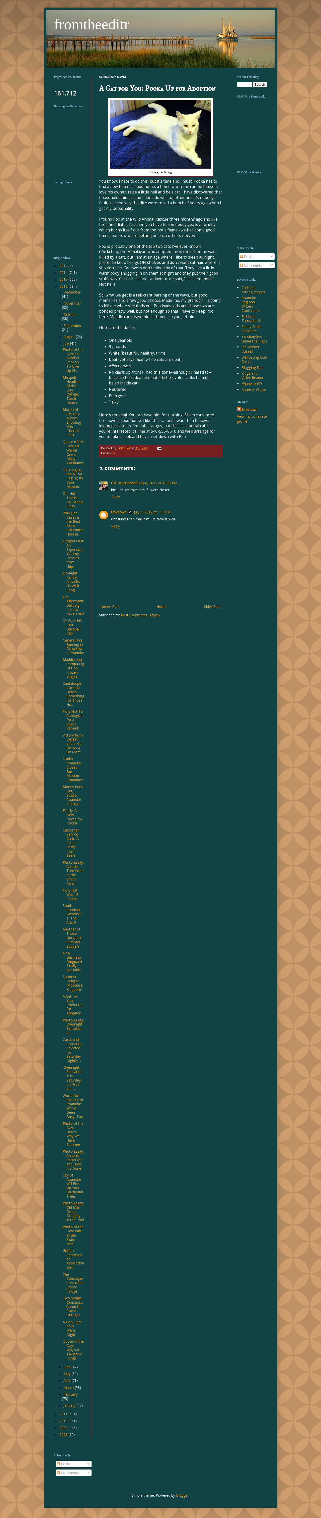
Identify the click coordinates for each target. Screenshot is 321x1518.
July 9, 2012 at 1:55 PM (152, 512)
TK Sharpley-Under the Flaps (254, 339)
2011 (63, 1413)
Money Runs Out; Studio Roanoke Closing (73, 795)
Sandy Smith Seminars (252, 328)
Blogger (182, 1495)
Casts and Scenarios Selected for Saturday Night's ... (72, 1050)
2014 (63, 272)
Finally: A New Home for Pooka (72, 816)
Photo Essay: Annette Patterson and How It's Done (73, 1159)
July (66, 343)
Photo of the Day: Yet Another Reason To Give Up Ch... (73, 360)
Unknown (118, 512)
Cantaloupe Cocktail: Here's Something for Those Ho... (73, 694)
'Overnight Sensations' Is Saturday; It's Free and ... (73, 1078)
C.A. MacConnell (124, 482)
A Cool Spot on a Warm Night (72, 1328)
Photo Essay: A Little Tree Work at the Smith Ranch (73, 873)
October (70, 314)
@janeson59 (252, 383)
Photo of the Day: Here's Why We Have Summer (73, 1134)
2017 (63, 265)
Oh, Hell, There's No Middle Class (73, 499)
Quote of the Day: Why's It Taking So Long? (73, 1349)
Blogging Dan (253, 367)
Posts (246, 256)
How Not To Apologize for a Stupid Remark (73, 719)
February (70, 1394)
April (67, 1380)
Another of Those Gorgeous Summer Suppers (73, 937)
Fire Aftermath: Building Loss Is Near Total (73, 605)
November (72, 303)
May (67, 1373)
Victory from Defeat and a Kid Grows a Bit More (73, 743)
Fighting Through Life (252, 318)
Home (161, 606)
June (67, 1366)
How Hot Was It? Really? (70, 894)
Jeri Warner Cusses (250, 349)
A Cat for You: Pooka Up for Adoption (73, 1004)
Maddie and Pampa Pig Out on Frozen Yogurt (73, 668)
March (69, 1387)
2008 (63, 1434)
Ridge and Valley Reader (252, 375)
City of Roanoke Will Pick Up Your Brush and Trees (73, 1186)
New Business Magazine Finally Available (72, 961)
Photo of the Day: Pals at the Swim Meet (73, 1235)
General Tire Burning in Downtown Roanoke (73, 646)
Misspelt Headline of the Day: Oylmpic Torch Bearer (72, 390)
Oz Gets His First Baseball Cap (72, 626)
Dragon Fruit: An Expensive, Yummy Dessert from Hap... (73, 553)
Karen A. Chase (254, 389)
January (69, 1405)
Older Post (212, 606)
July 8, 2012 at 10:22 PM (158, 482)
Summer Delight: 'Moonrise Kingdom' (73, 983)
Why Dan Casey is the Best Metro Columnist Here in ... (73, 523)
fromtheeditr (91, 24)
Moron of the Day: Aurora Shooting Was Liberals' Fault (72, 422)
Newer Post (110, 606)
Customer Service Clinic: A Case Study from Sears (71, 843)
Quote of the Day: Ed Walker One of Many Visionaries (73, 452)
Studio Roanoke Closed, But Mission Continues (73, 769)
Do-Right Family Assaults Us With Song (71, 581)
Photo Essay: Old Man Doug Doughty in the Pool (73, 1211)
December (72, 292)
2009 (63, 1427)
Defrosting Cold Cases (254, 359)
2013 (63, 279)
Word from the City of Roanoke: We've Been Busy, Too (73, 1106)
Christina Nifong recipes (253, 289)
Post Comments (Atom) (140, 615)
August (69, 336)
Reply (115, 496)
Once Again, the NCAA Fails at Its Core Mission (73, 478)
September (72, 325)
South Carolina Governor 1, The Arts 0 (72, 914)
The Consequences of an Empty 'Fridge (73, 1283)
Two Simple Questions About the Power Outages (73, 1306)
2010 (63, 1420)
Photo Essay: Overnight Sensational (73, 1026)
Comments (251, 265)
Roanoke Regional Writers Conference (251, 304)
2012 (63, 286)
